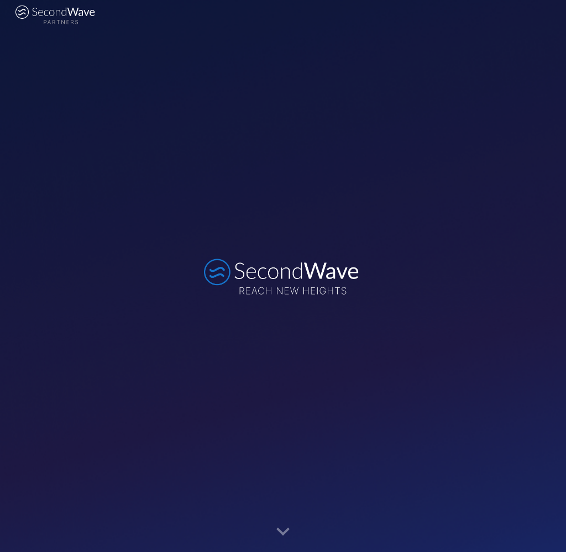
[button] (283, 532)
